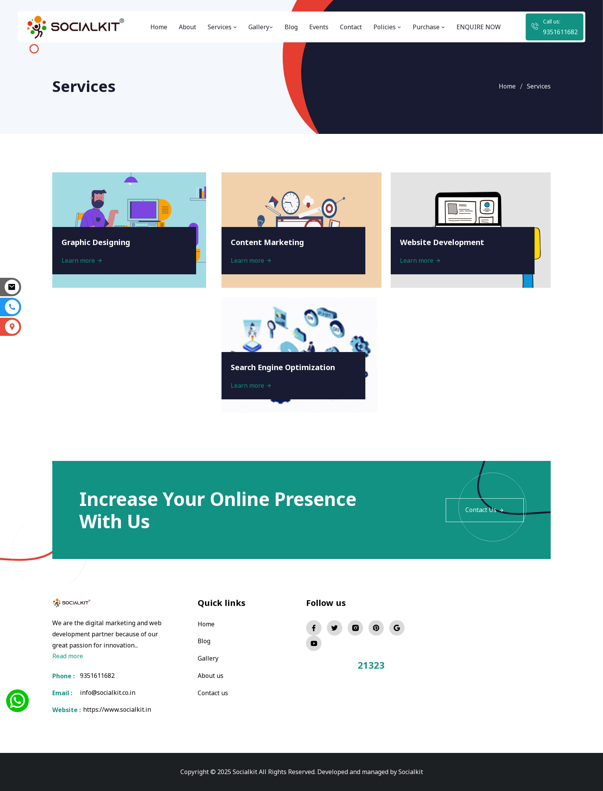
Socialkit (410, 772)
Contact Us (484, 510)
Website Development (442, 242)
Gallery (260, 27)
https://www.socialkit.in (115, 710)
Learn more (82, 260)
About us (210, 675)
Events (318, 27)
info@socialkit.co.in (107, 693)
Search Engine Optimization (284, 367)
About (187, 27)
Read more (67, 656)
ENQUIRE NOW (478, 27)
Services (222, 27)
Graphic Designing (97, 242)
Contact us (213, 692)
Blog (291, 27)
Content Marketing (268, 242)
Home (158, 27)
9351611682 (560, 32)
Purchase (429, 27)
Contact (351, 27)
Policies (387, 27)
